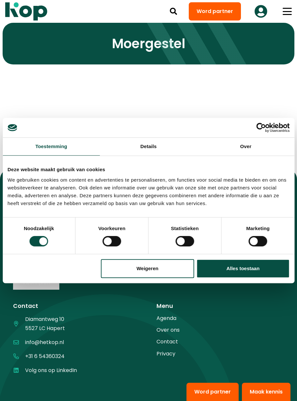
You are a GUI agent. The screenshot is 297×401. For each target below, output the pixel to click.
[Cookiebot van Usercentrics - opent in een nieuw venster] (261, 127)
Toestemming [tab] (51, 146)
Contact (167, 341)
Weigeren (147, 268)
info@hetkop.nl (44, 342)
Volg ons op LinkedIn (51, 370)
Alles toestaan (243, 268)
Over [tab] (246, 146)
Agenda (166, 318)
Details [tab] (149, 146)
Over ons (168, 330)
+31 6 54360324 (45, 356)
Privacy (165, 353)
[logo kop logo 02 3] (26, 11)
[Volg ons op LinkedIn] (19, 370)
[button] (173, 11)
